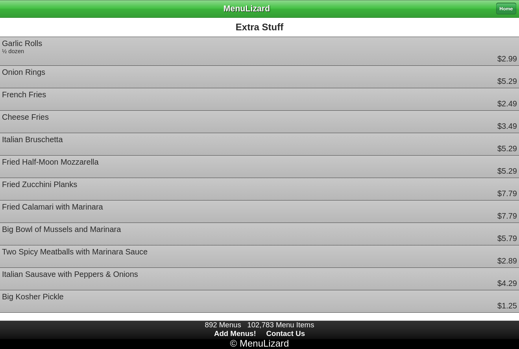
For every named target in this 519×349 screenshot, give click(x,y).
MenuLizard (264, 343)
